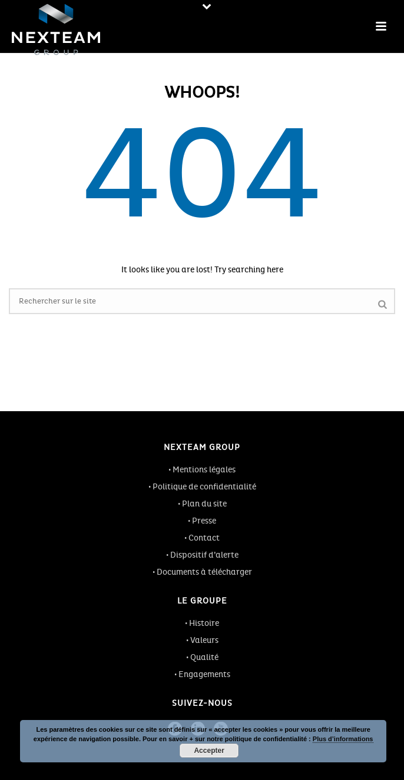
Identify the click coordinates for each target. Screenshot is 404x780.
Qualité (204, 657)
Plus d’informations (343, 738)
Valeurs (204, 640)
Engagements (204, 674)
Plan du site (204, 504)
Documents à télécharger (204, 572)
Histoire (204, 623)
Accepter (209, 750)
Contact (204, 538)
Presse (204, 521)
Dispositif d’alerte (204, 555)
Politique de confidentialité (204, 487)
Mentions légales (204, 470)
